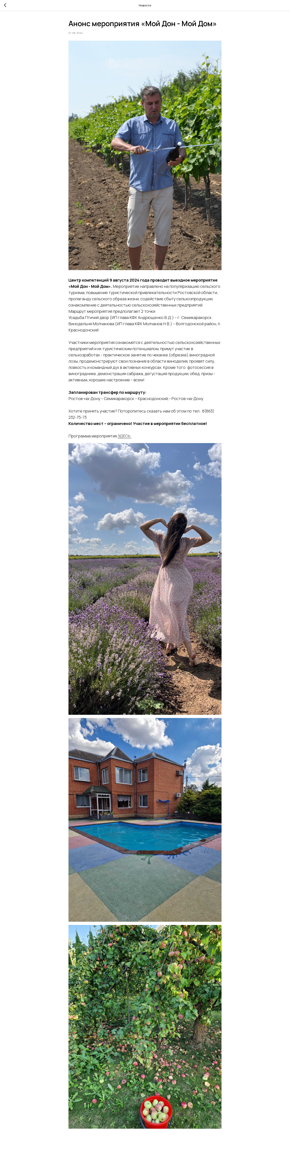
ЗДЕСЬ (124, 436)
